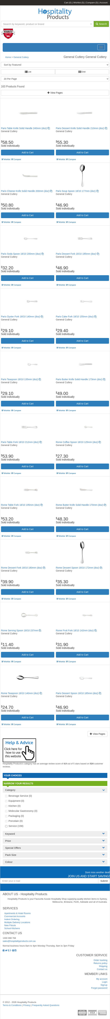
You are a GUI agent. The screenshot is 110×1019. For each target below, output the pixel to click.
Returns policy (100, 963)
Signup (104, 985)
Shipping (103, 966)
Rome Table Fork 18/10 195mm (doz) (22, 505)
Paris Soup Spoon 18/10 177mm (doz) (77, 191)
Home (8, 57)
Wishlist (78, 2)
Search (101, 23)
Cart (68, 2)
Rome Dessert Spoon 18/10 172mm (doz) (79, 567)
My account (101, 979)
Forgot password (99, 988)
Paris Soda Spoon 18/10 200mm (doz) (22, 253)
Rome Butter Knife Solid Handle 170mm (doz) (81, 505)
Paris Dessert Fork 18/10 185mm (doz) (77, 253)
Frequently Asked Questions (45, 1005)
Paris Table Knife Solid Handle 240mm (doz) (25, 128)
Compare (92, 2)
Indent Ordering (11, 919)
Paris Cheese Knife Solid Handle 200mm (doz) (26, 191)
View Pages (55, 92)
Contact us (102, 969)
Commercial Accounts (14, 916)
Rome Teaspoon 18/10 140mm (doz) (21, 693)
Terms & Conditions (12, 1005)
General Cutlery (21, 57)
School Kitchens (12, 928)
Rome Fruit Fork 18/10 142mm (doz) (76, 630)
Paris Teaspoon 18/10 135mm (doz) (21, 379)
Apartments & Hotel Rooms (17, 913)
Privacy (26, 1005)
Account (103, 2)
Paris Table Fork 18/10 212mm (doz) (21, 442)
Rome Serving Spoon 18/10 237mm (21, 630)
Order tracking (100, 960)
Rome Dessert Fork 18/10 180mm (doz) (23, 567)
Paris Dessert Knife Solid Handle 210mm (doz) (81, 128)
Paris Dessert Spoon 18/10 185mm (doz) (78, 693)
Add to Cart (28, 152)
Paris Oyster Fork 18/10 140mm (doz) (22, 316)
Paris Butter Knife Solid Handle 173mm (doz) (80, 379)
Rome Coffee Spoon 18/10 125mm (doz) (78, 442)
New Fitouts (10, 925)
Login (104, 982)
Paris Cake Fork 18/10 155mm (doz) (76, 316)
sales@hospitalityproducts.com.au (19, 941)
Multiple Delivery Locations (17, 922)
